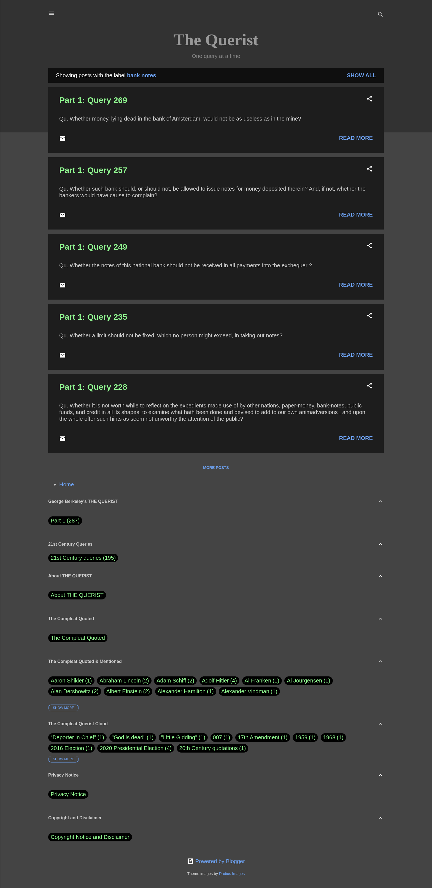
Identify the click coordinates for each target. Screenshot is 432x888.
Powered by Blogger (216, 861)
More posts (216, 467)
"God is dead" (128, 737)
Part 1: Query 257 (93, 170)
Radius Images (232, 873)
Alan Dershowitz (75, 691)
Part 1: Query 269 (93, 100)
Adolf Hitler (219, 681)
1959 (301, 737)
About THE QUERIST (77, 595)
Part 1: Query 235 (93, 316)
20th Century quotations (208, 748)
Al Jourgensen (308, 681)
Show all (361, 75)
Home (66, 484)
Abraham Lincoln (124, 681)
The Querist (216, 40)
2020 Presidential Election (131, 748)
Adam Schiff (175, 681)
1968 (329, 737)
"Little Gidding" (179, 737)
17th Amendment (258, 737)
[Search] (380, 15)
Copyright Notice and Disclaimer (90, 837)
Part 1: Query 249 (93, 246)
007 (217, 737)
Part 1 (65, 521)
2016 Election (67, 748)
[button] (369, 99)
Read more (356, 138)
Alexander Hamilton (186, 691)
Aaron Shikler (71, 681)
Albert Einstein (128, 691)
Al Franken (262, 681)
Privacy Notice (68, 794)
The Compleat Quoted (78, 638)
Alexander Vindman (249, 691)
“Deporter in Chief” (73, 737)
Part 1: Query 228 (93, 386)
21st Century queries (76, 558)
